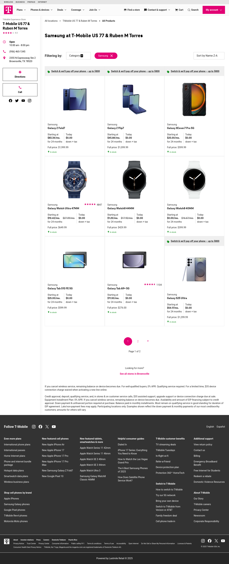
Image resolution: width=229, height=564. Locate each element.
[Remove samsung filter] (106, 56)
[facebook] (11, 101)
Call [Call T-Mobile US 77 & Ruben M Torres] (20, 89)
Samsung (103, 55)
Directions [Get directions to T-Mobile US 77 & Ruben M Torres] (20, 74)
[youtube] (23, 101)
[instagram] (30, 101)
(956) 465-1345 (14, 51)
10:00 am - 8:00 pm (19, 43)
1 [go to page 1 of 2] (128, 341)
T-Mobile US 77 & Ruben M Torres (80, 21)
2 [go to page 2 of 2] (138, 341)
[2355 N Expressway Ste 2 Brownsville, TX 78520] (20, 59)
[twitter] (17, 101)
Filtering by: (53, 56)
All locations (51, 21)
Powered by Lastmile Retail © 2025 (114, 558)
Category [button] (74, 55)
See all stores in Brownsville (134, 373)
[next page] (148, 341)
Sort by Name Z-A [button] (209, 56)
